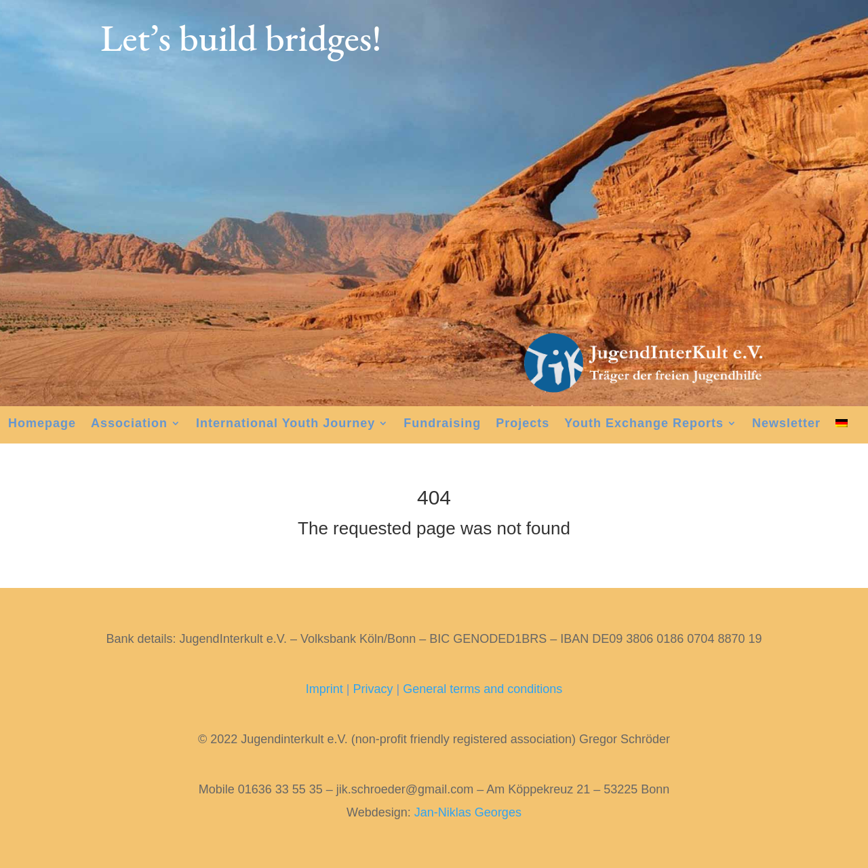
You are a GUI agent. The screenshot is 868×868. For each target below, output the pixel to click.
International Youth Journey (285, 424)
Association (129, 424)
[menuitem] (841, 425)
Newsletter (786, 424)
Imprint (324, 689)
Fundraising (442, 424)
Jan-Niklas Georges (467, 812)
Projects (522, 424)
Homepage (42, 424)
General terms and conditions (482, 689)
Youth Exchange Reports (644, 424)
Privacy (373, 689)
